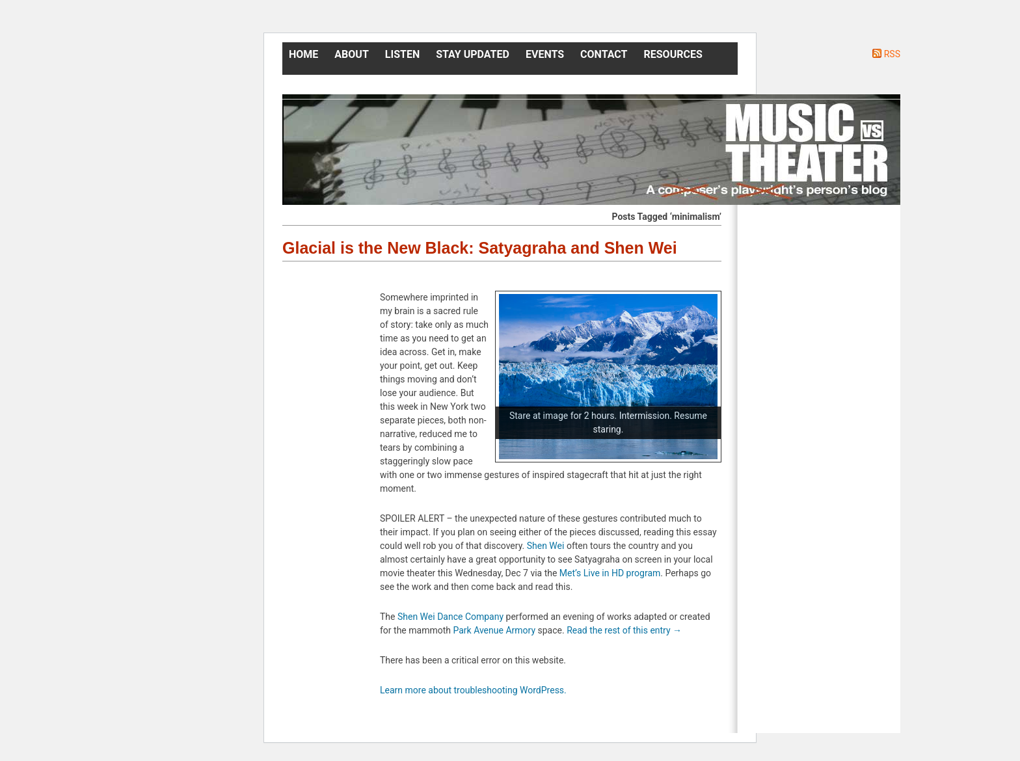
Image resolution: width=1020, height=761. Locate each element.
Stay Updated (472, 54)
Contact (603, 54)
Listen (402, 54)
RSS (892, 54)
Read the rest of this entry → (624, 630)
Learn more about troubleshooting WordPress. (473, 690)
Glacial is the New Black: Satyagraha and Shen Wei (479, 248)
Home (303, 54)
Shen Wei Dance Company (450, 616)
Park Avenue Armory (494, 630)
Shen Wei (546, 546)
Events (545, 54)
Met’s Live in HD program (609, 573)
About (351, 54)
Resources (673, 54)
